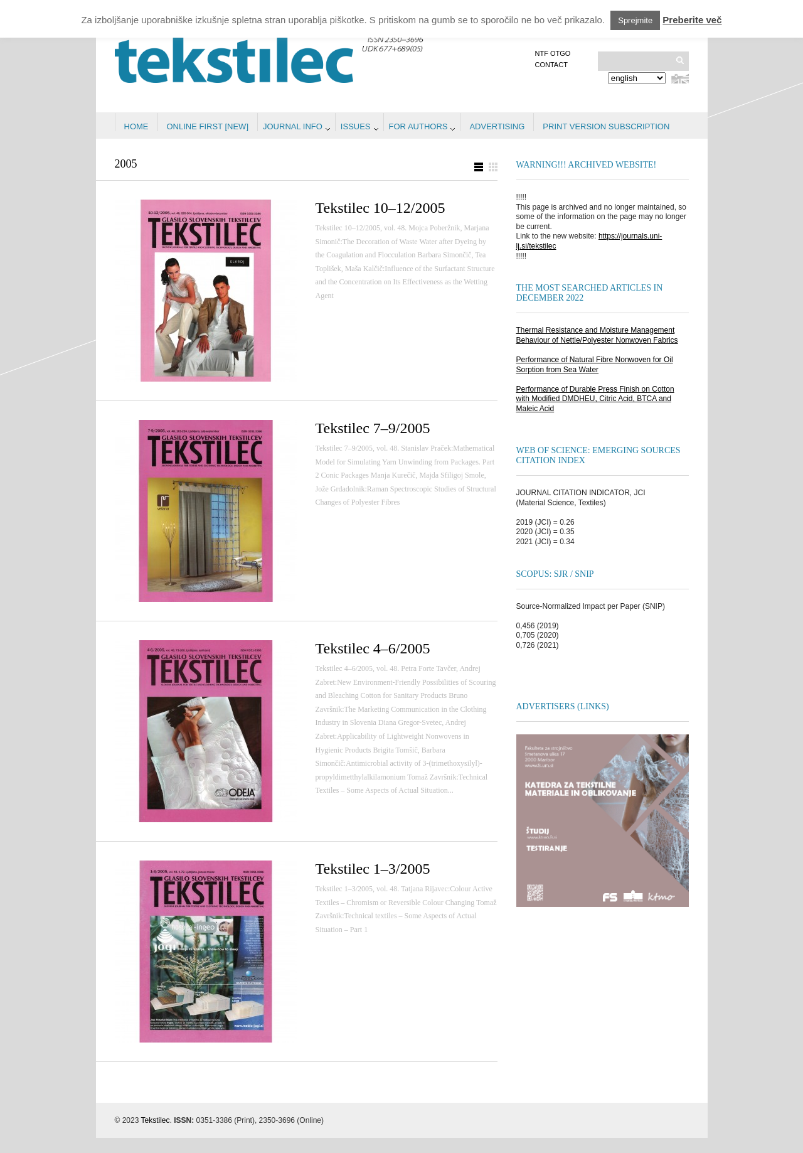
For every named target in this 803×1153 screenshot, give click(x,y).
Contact (551, 64)
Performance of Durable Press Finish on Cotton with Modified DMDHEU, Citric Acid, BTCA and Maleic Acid (595, 399)
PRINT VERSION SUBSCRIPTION (606, 126)
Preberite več (691, 19)
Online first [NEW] (208, 126)
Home (136, 126)
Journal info (292, 126)
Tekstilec (155, 1120)
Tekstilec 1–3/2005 (373, 869)
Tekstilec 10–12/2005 (380, 208)
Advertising (496, 126)
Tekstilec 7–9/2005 (373, 428)
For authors (418, 126)
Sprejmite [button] (635, 20)
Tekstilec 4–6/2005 (373, 648)
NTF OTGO (553, 53)
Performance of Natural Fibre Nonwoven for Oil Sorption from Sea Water (594, 364)
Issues (356, 126)
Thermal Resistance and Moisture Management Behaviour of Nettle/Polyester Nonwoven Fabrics (597, 335)
